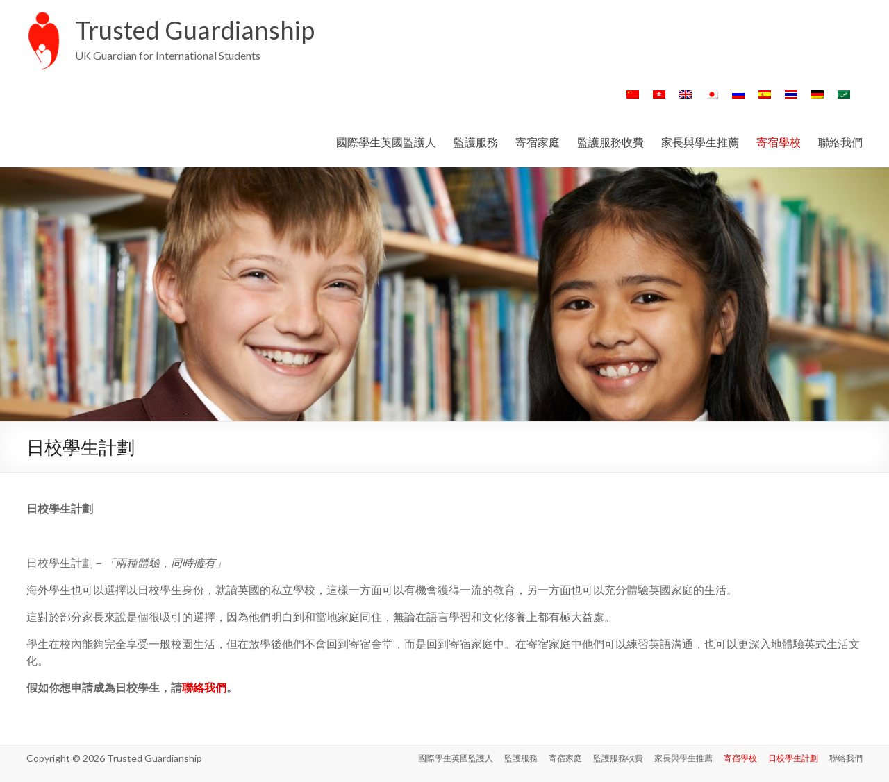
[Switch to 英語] (685, 101)
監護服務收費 (610, 141)
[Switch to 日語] (712, 101)
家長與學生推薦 (700, 141)
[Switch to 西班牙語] (764, 101)
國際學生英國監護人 (386, 141)
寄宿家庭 (537, 141)
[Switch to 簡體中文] (633, 101)
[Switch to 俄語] (738, 101)
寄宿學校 (778, 141)
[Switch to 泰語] (791, 101)
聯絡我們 (840, 141)
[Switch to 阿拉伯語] (844, 101)
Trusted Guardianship (195, 30)
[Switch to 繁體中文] (659, 101)
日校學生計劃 (793, 758)
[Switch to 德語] (817, 101)
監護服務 (476, 141)
